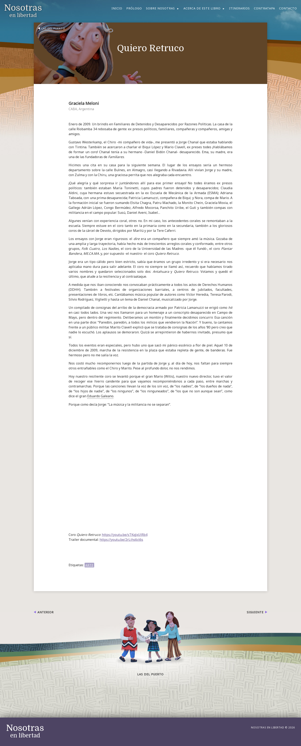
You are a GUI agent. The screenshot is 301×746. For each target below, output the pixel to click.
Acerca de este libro (202, 8)
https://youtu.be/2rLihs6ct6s (121, 539)
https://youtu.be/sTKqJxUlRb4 (124, 534)
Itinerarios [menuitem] (239, 8)
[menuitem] (162, 8)
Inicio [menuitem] (117, 8)
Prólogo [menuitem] (134, 8)
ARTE (89, 565)
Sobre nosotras (160, 8)
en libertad (25, 731)
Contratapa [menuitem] (264, 8)
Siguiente (255, 612)
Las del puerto (53, 28)
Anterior (45, 612)
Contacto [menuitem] (288, 8)
